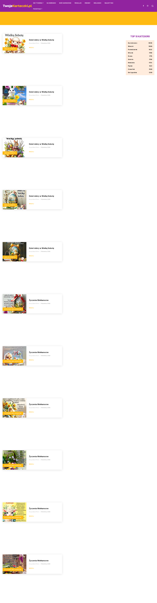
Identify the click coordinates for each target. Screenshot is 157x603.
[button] (152, 6)
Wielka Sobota (9, 49)
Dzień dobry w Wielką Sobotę (41, 40)
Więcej (31, 47)
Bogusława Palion (34, 43)
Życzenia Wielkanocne (12, 309)
